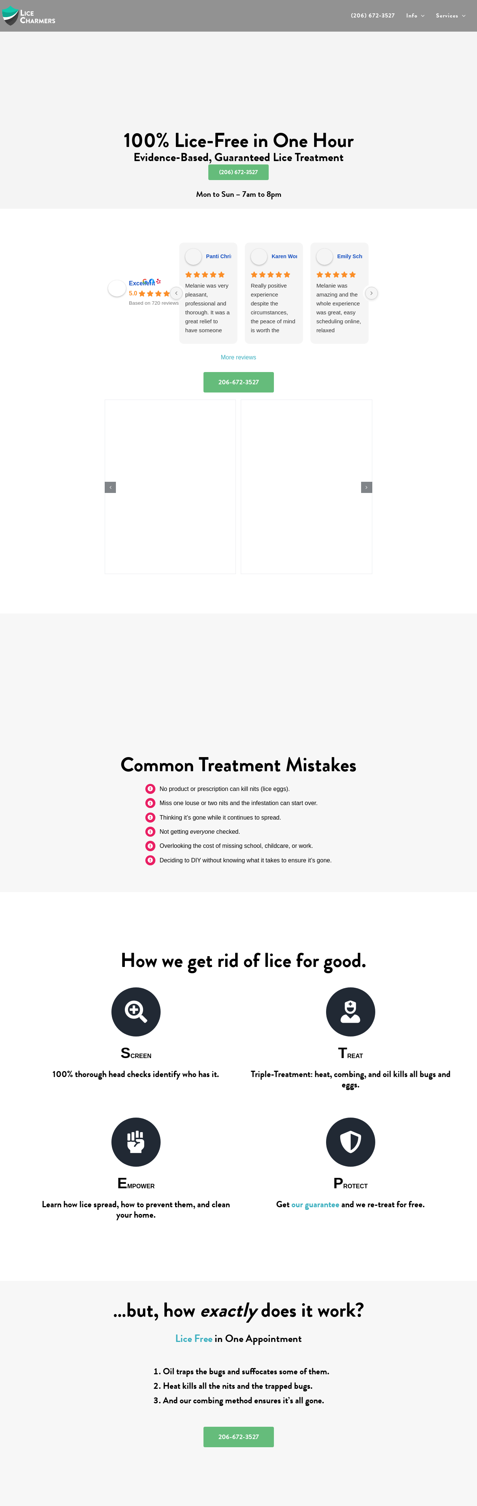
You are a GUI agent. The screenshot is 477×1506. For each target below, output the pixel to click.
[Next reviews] (371, 293)
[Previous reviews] (176, 293)
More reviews (238, 357)
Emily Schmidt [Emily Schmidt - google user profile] (355, 256)
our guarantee (315, 1204)
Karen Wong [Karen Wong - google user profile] (287, 256)
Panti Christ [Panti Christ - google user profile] (221, 256)
